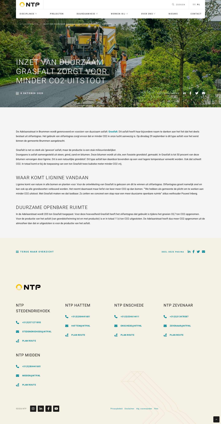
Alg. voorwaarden (144, 408)
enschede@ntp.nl (128, 325)
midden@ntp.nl (28, 375)
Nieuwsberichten (29, 24)
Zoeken (178, 4)
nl (198, 4)
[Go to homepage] (29, 4)
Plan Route (26, 340)
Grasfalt (113, 132)
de (194, 4)
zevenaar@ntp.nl (177, 325)
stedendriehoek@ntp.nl (34, 331)
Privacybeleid (116, 408)
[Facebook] (49, 409)
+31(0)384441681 (77, 316)
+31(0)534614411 (126, 316)
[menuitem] (28, 13)
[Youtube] (56, 409)
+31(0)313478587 (176, 316)
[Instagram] (34, 409)
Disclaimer (129, 408)
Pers (156, 408)
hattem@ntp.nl (77, 325)
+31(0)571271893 (28, 322)
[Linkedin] (41, 409)
